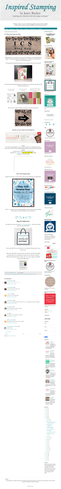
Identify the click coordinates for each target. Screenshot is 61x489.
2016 (46, 456)
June (47, 442)
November (48, 420)
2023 (46, 413)
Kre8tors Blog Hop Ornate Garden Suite (52, 351)
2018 (46, 453)
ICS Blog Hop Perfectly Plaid (50, 432)
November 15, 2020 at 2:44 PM (12, 322)
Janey (47, 312)
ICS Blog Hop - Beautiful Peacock (52, 380)
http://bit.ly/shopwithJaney (25, 224)
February (48, 448)
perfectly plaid (29, 274)
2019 (46, 452)
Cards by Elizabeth (10, 280)
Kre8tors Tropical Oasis (52, 389)
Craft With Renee (10, 300)
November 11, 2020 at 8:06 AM (12, 303)
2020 (46, 417)
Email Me (40, 28)
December (48, 419)
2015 (46, 458)
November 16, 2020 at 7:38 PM (12, 329)
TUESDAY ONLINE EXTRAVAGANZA (50, 428)
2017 (46, 455)
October (48, 436)
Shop (17, 28)
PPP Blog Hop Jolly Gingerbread (49, 425)
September (48, 437)
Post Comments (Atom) (12, 335)
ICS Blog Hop (25, 274)
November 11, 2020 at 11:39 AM (12, 309)
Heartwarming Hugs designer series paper (16, 274)
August (48, 439)
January (48, 450)
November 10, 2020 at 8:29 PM (12, 290)
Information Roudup (52, 342)
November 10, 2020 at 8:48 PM (12, 296)
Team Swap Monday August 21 (52, 370)
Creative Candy (9, 293)
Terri (8, 313)
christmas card (9, 274)
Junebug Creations (10, 319)
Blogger (32, 486)
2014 (46, 459)
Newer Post (6, 333)
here (9, 209)
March (48, 447)
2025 (46, 410)
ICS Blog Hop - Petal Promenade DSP (52, 361)
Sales (21, 28)
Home (6, 28)
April (47, 445)
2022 (46, 414)
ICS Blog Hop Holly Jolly (52, 398)
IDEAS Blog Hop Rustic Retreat (50, 434)
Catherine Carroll (49, 310)
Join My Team (33, 28)
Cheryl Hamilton (10, 306)
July (47, 441)
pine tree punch (34, 274)
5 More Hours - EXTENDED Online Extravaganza (50, 423)
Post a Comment (8, 331)
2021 (46, 416)
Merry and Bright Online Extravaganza (50, 430)
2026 (46, 408)
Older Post (40, 333)
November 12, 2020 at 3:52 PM (12, 316)
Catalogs (26, 28)
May (47, 444)
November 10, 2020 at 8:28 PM (12, 283)
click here (19, 152)
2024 (46, 411)
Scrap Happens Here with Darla (12, 326)
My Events (12, 28)
